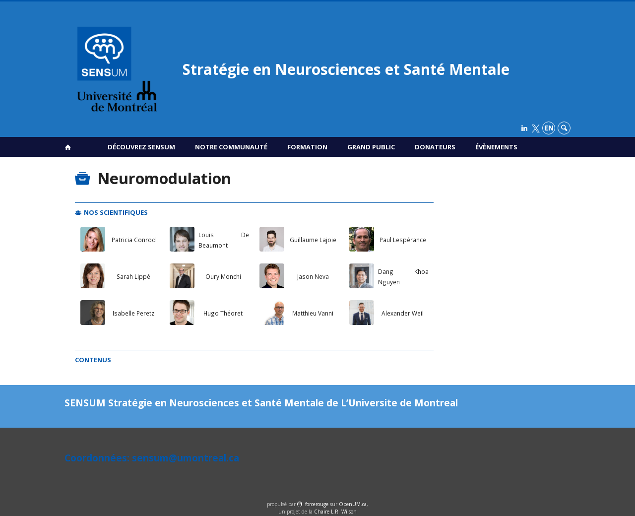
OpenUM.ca (353, 504)
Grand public (371, 146)
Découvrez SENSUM (141, 146)
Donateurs (435, 146)
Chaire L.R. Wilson (335, 511)
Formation (307, 146)
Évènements (496, 146)
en (549, 127)
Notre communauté (231, 146)
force (316, 504)
